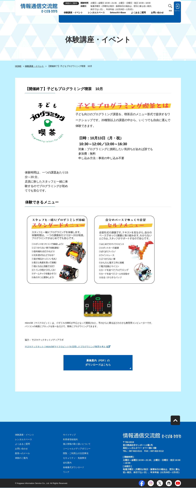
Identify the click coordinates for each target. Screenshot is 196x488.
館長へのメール (22, 454)
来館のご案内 (21, 458)
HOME (18, 66)
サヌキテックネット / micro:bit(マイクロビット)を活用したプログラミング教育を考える (66, 346)
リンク (66, 472)
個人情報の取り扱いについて (76, 444)
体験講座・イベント (73, 12)
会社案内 (67, 463)
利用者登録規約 (70, 440)
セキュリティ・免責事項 (74, 458)
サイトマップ (69, 435)
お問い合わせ (157, 12)
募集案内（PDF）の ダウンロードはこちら (98, 363)
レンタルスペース (96, 12)
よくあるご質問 (138, 12)
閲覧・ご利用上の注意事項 (75, 454)
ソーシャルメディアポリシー (76, 449)
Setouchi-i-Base (118, 12)
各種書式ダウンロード (73, 467)
